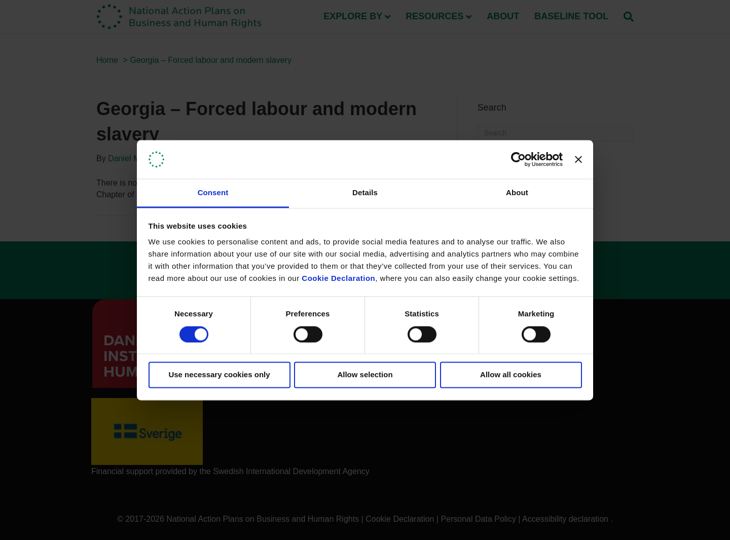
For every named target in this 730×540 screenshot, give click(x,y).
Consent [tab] (213, 193)
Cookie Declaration (338, 278)
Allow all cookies (510, 375)
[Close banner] (578, 159)
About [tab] (517, 193)
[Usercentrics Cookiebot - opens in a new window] (518, 159)
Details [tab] (365, 193)
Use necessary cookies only (219, 375)
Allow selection (364, 375)
